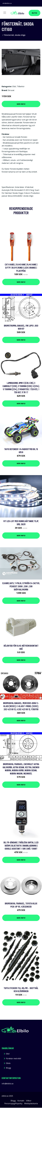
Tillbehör (21, 86)
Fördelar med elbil (13, 1058)
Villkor (28, 1100)
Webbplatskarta (31, 1103)
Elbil (14, 86)
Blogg (8, 1068)
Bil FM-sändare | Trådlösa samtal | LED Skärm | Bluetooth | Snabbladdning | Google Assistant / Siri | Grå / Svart (21, 845)
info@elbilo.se (7, 3)
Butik (34, 13)
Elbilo (8, 1063)
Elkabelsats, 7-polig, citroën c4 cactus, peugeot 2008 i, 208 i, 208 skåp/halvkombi (21, 586)
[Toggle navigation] (5, 13)
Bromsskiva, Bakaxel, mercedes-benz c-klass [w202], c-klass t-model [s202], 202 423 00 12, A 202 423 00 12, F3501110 (21, 706)
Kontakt (20, 1100)
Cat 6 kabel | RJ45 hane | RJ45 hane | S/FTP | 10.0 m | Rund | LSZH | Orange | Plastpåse (21, 267)
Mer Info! (21, 104)
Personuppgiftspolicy (13, 1103)
